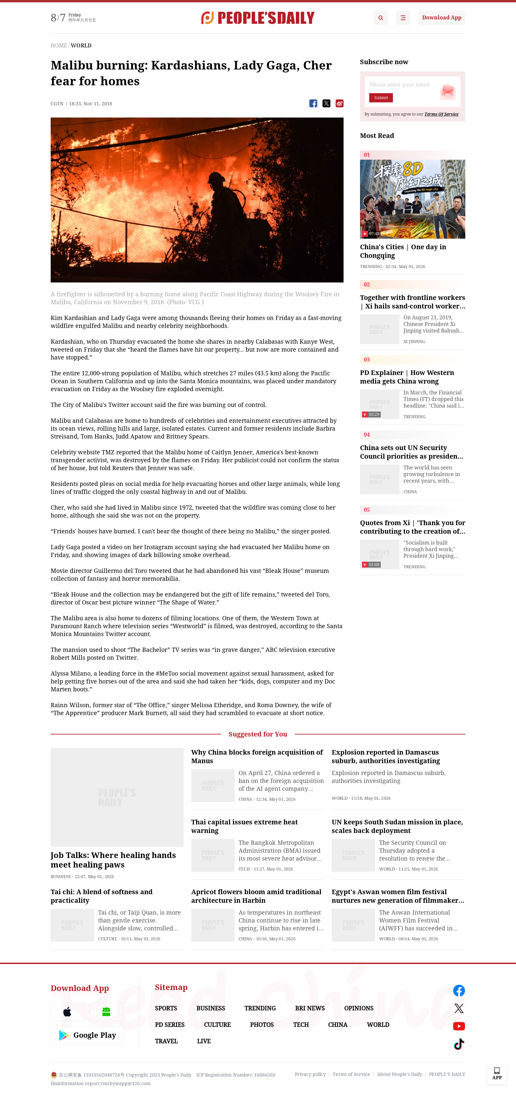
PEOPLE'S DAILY (447, 1074)
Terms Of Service (441, 114)
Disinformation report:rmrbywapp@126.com (100, 1083)
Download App (441, 17)
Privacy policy (310, 1074)
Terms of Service (351, 1074)
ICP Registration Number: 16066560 (235, 1075)
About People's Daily (399, 1074)
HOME (59, 45)
